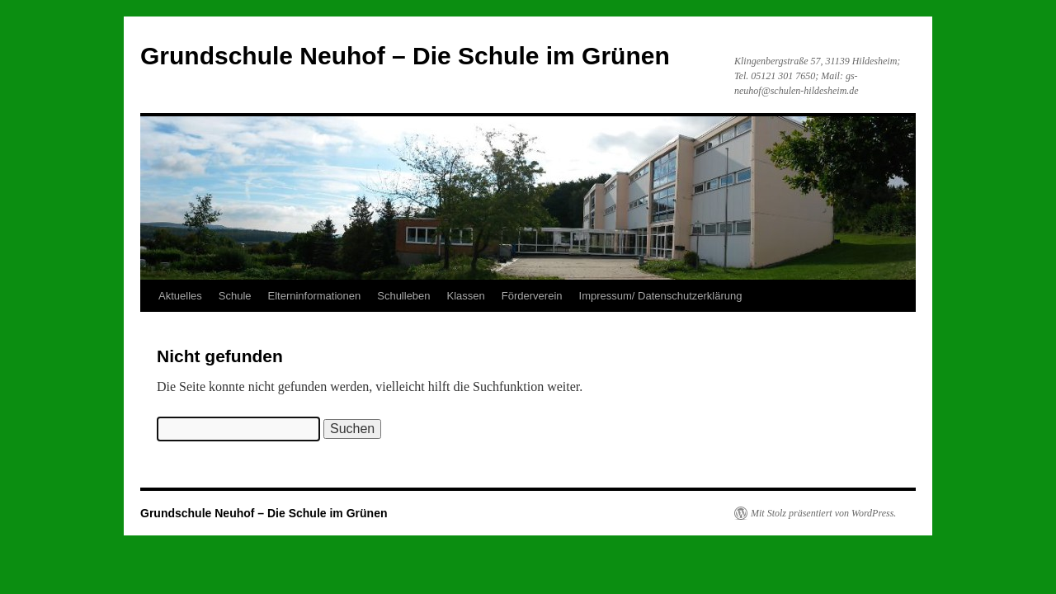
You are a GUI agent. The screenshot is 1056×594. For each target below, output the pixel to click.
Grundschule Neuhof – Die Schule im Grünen (405, 55)
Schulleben (403, 296)
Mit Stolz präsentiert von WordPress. (823, 513)
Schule (235, 296)
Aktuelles (180, 296)
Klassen (466, 296)
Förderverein (532, 296)
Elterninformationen (314, 296)
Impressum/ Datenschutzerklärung (660, 296)
